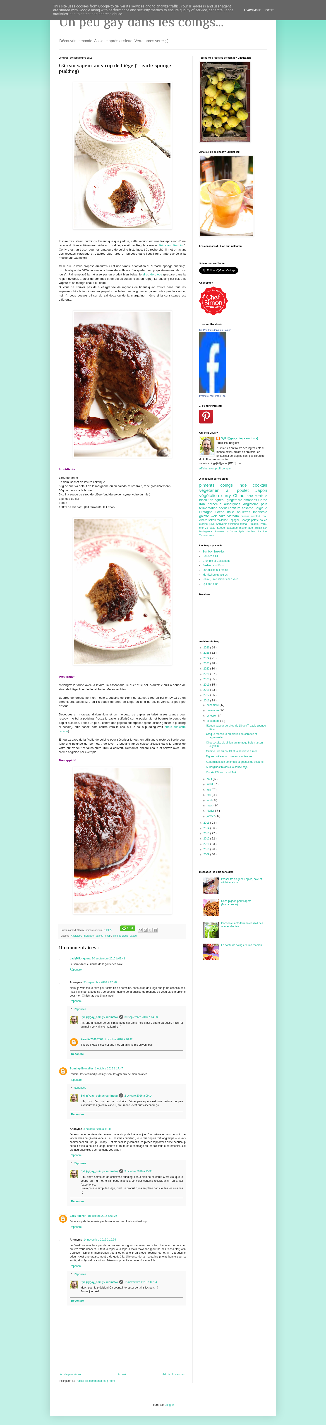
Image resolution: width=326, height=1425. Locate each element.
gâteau (100, 935)
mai (209, 794)
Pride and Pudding (171, 245)
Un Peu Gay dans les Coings (215, 330)
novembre (213, 710)
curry (227, 495)
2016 (207, 700)
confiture (235, 508)
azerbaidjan (260, 527)
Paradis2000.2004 (92, 1039)
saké (213, 527)
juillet (210, 784)
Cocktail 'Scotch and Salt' (221, 772)
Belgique (89, 935)
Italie (232, 512)
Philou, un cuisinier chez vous (220, 579)
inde (246, 485)
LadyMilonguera (80, 958)
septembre (213, 720)
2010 (207, 849)
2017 (207, 695)
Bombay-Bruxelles (81, 1068)
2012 (207, 838)
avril (209, 800)
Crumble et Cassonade (216, 560)
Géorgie (246, 520)
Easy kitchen (78, 1215)
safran (212, 520)
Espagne (235, 520)
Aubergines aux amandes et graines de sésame (235, 761)
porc (251, 496)
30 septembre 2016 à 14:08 (141, 1017)
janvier (211, 816)
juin (209, 789)
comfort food (259, 516)
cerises (246, 516)
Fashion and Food (214, 565)
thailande (223, 520)
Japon (261, 490)
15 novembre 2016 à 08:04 (141, 1282)
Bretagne (207, 512)
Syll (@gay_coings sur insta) (99, 1017)
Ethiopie (254, 524)
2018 (207, 689)
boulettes (245, 512)
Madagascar (206, 531)
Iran (203, 504)
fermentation (209, 508)
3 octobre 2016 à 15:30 (138, 1171)
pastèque (232, 527)
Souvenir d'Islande (228, 524)
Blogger (169, 1404)
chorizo (204, 527)
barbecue (216, 504)
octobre (211, 715)
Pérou (263, 524)
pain (264, 504)
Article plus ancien (174, 1374)
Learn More (252, 10)
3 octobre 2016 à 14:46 (97, 1129)
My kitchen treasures (215, 574)
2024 (207, 658)
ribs (260, 531)
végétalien (210, 495)
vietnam (234, 516)
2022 (207, 668)
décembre (213, 705)
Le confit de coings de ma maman (241, 945)
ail (231, 490)
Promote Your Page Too (212, 396)
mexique (261, 496)
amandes (251, 500)
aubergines (233, 504)
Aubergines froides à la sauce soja (226, 767)
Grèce (221, 512)
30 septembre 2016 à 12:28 (100, 982)
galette (205, 516)
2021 (207, 674)
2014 (207, 828)
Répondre (76, 969)
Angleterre (77, 935)
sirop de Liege (121, 935)
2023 (207, 663)
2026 (207, 647)
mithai (244, 524)
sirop (108, 935)
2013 (207, 833)
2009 (207, 854)
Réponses (80, 1009)
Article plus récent (71, 1374)
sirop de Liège (152, 274)
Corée (262, 500)
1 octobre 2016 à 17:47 (109, 1068)
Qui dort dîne (210, 584)
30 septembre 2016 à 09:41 (108, 958)
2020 (207, 679)
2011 (207, 844)
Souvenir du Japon (226, 531)
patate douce (259, 520)
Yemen (203, 535)
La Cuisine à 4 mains (215, 569)
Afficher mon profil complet (215, 468)
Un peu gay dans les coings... (141, 21)
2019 (207, 684)
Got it (269, 10)
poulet (246, 490)
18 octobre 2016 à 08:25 (102, 1215)
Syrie (242, 531)
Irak (265, 531)
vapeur (133, 935)
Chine (240, 495)
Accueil (122, 1374)
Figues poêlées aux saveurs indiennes (229, 756)
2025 (207, 652)
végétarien (212, 490)
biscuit (204, 500)
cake (223, 516)
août (210, 779)
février (211, 810)
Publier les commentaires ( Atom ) (96, 1380)
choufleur (251, 531)
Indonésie (260, 512)
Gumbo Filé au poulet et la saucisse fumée (231, 751)
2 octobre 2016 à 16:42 (118, 1039)
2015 (207, 822)
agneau (221, 500)
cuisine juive (207, 524)
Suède (221, 527)
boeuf (223, 508)
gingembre (235, 500)
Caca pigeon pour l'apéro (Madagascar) (236, 902)
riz (212, 500)
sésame (248, 508)
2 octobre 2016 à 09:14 (138, 1095)
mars (210, 805)
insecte (210, 535)
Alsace (203, 520)
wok (215, 516)
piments (209, 485)
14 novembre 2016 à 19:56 (100, 1239)
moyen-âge (246, 527)
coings (229, 485)
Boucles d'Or (210, 556)
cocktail (260, 485)
